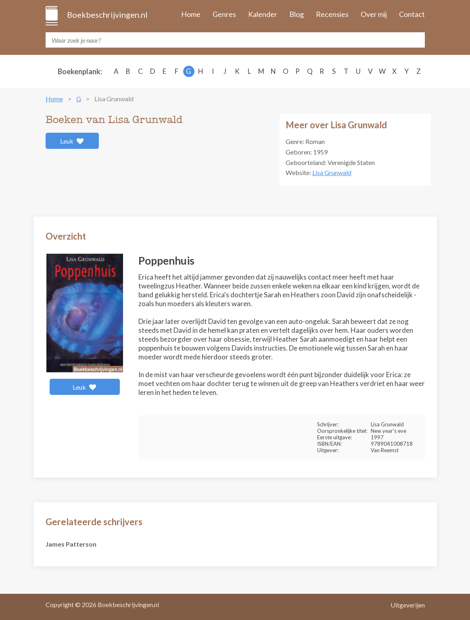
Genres (224, 14)
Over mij (374, 14)
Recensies (332, 14)
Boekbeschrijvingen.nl (106, 14)
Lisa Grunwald (331, 172)
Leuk (72, 141)
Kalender (262, 14)
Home (191, 14)
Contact (412, 14)
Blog (296, 14)
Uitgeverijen (408, 605)
